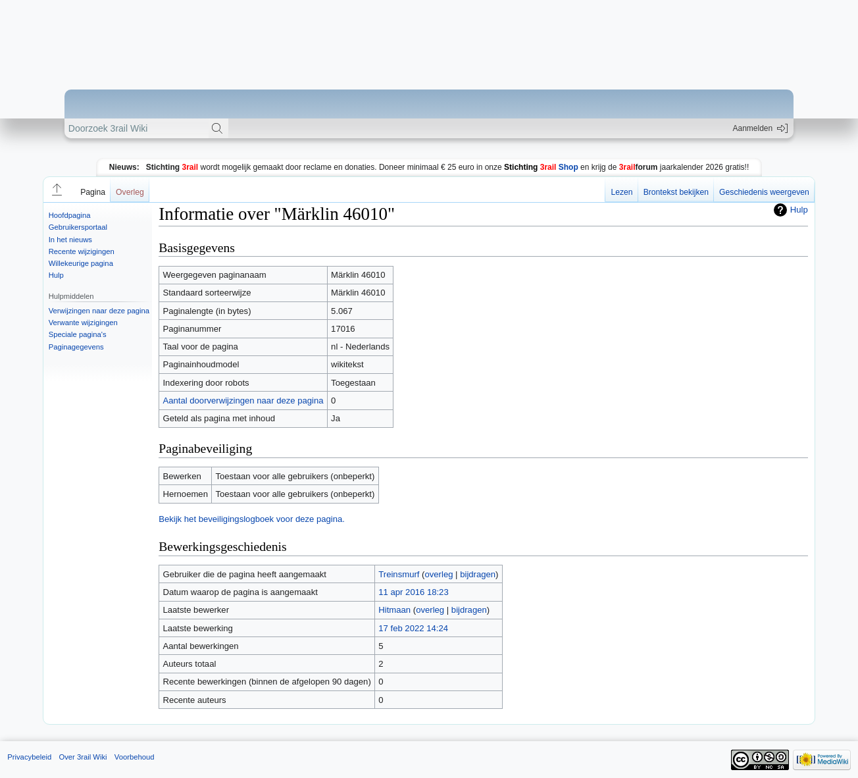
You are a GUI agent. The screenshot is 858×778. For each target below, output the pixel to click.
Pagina (92, 192)
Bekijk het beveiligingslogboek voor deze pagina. (252, 519)
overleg (438, 574)
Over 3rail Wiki (83, 757)
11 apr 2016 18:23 (413, 592)
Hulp (56, 275)
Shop (541, 167)
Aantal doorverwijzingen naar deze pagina (243, 400)
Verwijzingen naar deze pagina (99, 311)
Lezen (621, 192)
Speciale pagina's (78, 334)
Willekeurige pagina (81, 263)
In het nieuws (70, 240)
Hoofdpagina (70, 215)
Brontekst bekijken (676, 192)
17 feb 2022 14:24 (413, 628)
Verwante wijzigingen (83, 322)
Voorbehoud (134, 757)
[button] (55, 189)
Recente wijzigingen (81, 251)
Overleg (130, 192)
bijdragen (477, 574)
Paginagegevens (76, 347)
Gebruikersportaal (78, 227)
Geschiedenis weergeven (764, 192)
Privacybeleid (29, 757)
